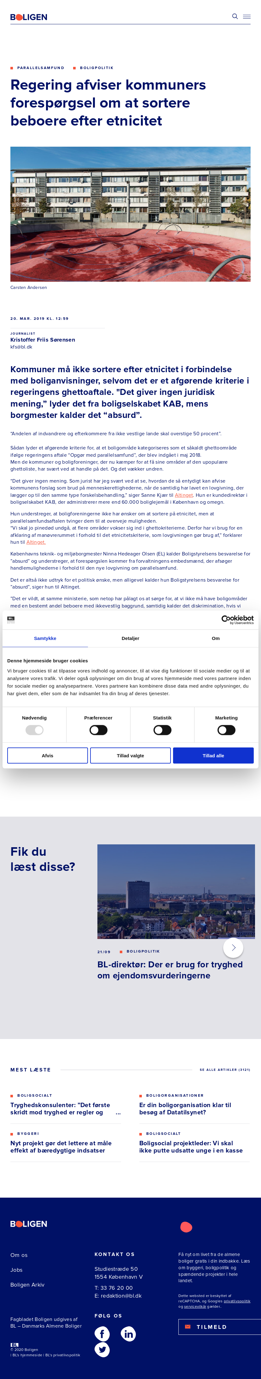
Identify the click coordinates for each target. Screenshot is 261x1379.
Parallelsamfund (41, 68)
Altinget (184, 495)
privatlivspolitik (237, 1301)
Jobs (16, 1269)
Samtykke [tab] (45, 638)
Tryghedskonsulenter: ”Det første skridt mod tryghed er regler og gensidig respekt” (60, 1109)
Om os (18, 1255)
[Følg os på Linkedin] (128, 1333)
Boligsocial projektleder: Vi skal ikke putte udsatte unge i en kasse (191, 1147)
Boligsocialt (34, 1096)
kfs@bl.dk (21, 347)
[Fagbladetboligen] (36, 17)
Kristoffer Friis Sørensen (42, 339)
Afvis (47, 755)
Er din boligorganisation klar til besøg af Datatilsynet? (185, 1109)
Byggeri (28, 1134)
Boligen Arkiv (27, 1284)
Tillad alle (213, 755)
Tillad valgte (130, 755)
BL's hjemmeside (28, 1355)
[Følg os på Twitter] (102, 1349)
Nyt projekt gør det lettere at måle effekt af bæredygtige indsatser (61, 1147)
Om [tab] (216, 638)
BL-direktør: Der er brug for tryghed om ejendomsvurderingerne (170, 970)
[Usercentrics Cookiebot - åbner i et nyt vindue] (226, 620)
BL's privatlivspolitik (62, 1355)
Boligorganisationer (175, 1096)
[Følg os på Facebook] (102, 1333)
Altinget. (36, 542)
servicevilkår (195, 1306)
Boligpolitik (97, 68)
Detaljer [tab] (130, 638)
